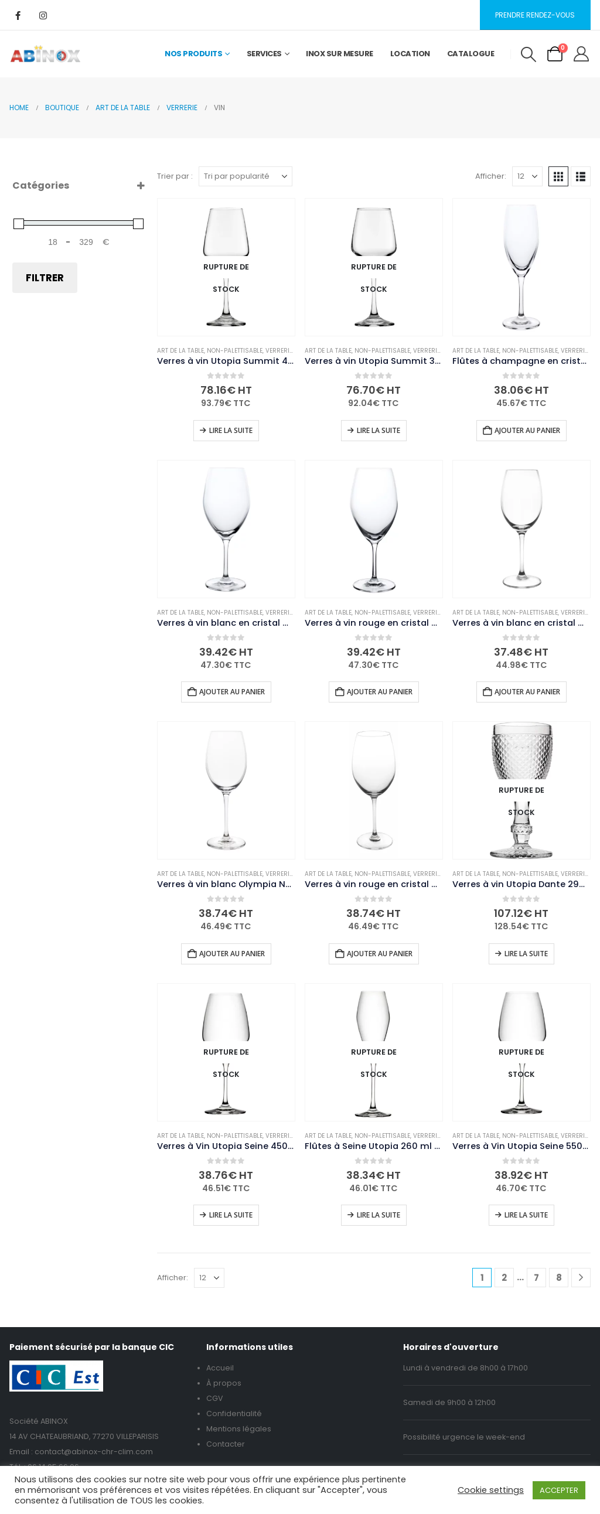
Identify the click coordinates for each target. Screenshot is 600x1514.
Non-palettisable (234, 350)
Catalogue (471, 53)
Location (410, 53)
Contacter (225, 1444)
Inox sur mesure (339, 53)
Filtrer (45, 278)
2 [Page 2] (504, 1277)
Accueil (220, 1368)
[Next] (581, 1277)
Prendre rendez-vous (535, 15)
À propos (223, 1383)
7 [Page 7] (536, 1277)
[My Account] (581, 54)
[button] (528, 54)
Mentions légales (238, 1429)
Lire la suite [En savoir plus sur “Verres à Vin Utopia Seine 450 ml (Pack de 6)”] (231, 1215)
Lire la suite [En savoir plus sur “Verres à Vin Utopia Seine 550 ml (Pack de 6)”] (526, 1215)
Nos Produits (193, 53)
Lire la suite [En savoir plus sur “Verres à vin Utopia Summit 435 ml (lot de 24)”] (231, 430)
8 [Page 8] (559, 1277)
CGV (214, 1398)
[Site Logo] (45, 54)
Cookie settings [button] (491, 1490)
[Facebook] (17, 15)
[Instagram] (43, 15)
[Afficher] (527, 176)
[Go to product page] (226, 267)
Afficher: (490, 176)
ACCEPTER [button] (559, 1490)
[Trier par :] (245, 176)
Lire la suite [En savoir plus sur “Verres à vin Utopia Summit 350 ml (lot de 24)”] (378, 430)
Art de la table (180, 350)
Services (264, 53)
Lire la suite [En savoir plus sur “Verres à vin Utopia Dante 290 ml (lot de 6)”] (526, 954)
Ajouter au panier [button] (527, 430)
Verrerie (278, 350)
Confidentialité (234, 1413)
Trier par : (175, 176)
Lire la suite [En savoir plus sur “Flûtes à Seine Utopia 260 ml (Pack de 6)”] (378, 1215)
